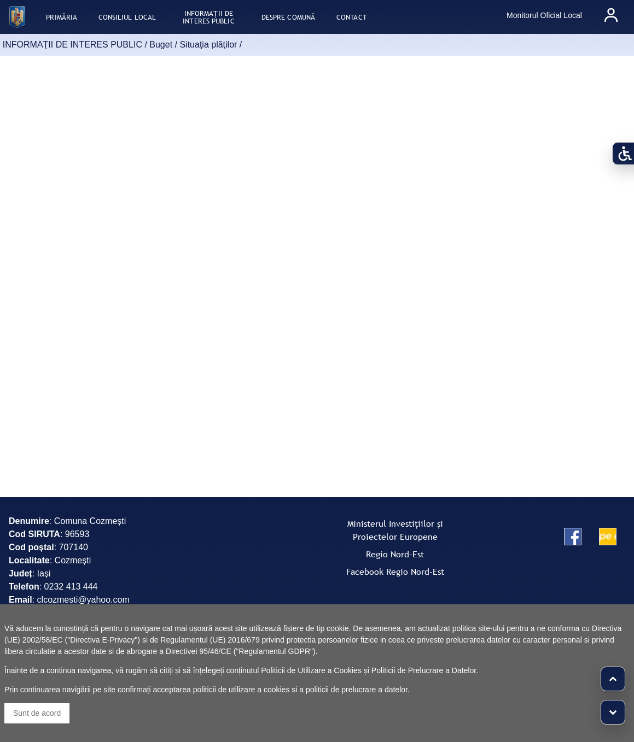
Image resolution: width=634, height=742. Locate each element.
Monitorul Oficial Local (544, 15)
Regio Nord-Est (395, 554)
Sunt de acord (37, 713)
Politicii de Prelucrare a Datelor (423, 670)
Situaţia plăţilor (208, 44)
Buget (160, 44)
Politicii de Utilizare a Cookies (311, 670)
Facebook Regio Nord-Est (395, 572)
